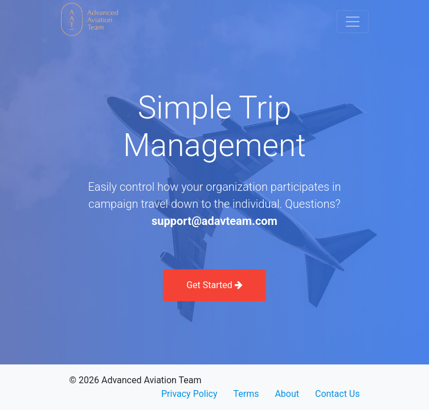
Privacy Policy (189, 393)
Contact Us (337, 393)
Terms (246, 393)
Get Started (214, 285)
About (287, 393)
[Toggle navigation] (353, 21)
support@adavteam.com (214, 221)
